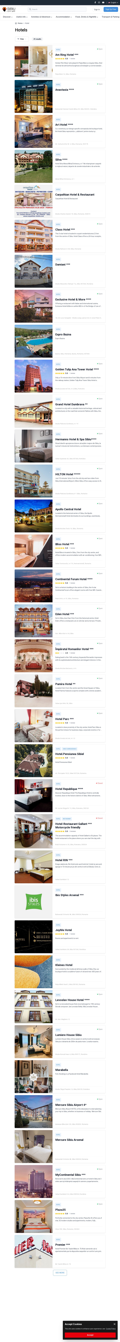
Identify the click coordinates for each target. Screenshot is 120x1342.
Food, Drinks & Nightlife (86, 17)
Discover (8, 17)
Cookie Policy (111, 1329)
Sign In (97, 9)
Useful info (21, 17)
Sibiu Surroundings (69, 749)
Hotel (58, 49)
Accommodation (64, 17)
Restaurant (67, 818)
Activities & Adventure (41, 17)
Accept (90, 1335)
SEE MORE (60, 1273)
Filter (21, 39)
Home (20, 23)
